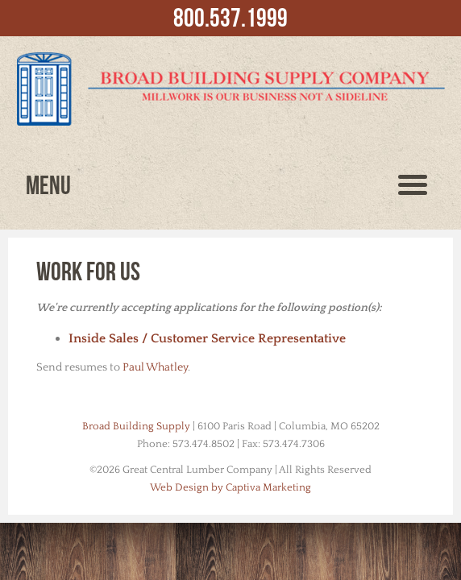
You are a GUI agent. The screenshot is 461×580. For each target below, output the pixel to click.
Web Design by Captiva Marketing (230, 487)
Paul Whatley (155, 367)
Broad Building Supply (136, 426)
